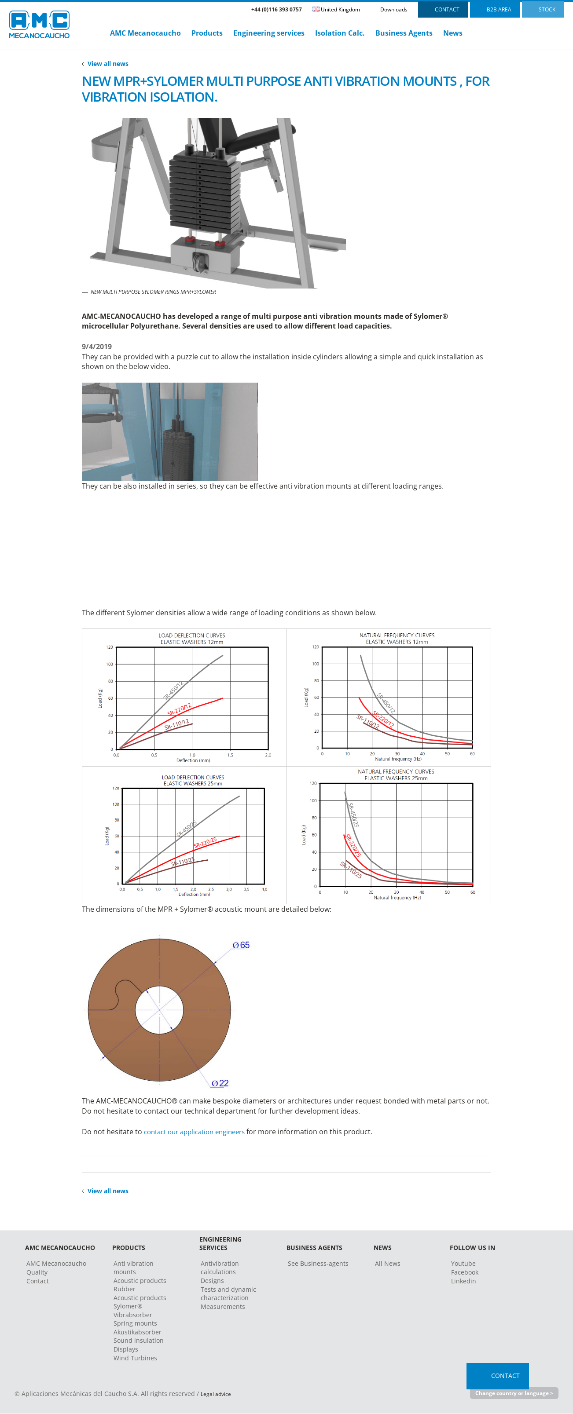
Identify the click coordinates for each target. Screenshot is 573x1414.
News (453, 33)
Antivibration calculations (220, 1268)
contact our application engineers (200, 1132)
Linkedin (463, 1282)
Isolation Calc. (340, 33)
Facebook (464, 1273)
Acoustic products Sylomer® (140, 1302)
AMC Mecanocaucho (145, 33)
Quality (37, 1273)
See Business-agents (318, 1264)
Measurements (223, 1307)
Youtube (463, 1264)
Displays (126, 1350)
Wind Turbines (135, 1359)
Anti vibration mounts (134, 1268)
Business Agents (404, 33)
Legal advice (219, 1394)
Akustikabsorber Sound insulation (139, 1337)
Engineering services (269, 33)
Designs (212, 1281)
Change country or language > (510, 1394)
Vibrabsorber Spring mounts (135, 1320)
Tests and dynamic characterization (228, 1294)
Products (207, 33)
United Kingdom (336, 9)
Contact (37, 1282)
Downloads (394, 9)
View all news (108, 63)
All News (387, 1264)
